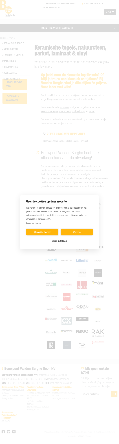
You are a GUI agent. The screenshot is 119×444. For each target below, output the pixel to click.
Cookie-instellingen (59, 240)
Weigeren (77, 232)
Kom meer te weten (34, 223)
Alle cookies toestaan (42, 232)
